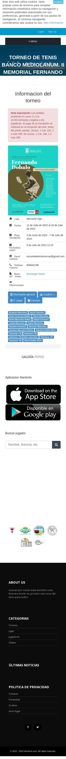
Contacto (13, 693)
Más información (53, 22)
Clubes (12, 642)
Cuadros (47, 294)
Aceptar (58, 2)
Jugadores (14, 636)
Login (41, 31)
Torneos (13, 625)
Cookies (13, 705)
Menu (33, 41)
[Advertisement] (27, 477)
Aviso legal (14, 711)
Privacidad (14, 699)
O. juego (16, 300)
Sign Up (52, 31)
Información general (22, 294)
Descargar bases (35, 273)
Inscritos (34, 300)
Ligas (11, 631)
